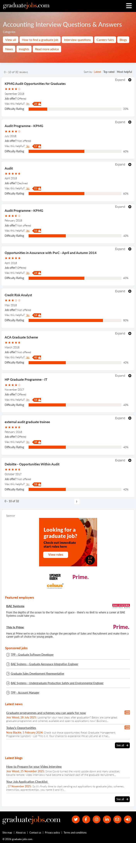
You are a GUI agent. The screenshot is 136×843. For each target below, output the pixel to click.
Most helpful (124, 71)
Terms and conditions (75, 832)
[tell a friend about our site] (117, 819)
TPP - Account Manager (25, 692)
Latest (97, 71)
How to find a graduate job (40, 39)
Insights (24, 49)
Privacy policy (52, 832)
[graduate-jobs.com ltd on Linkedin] (107, 819)
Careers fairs (105, 39)
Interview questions (77, 39)
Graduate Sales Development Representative (37, 673)
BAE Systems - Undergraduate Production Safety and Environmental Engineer (57, 683)
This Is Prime (15, 627)
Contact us (35, 832)
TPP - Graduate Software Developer (32, 654)
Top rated (109, 71)
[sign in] (128, 819)
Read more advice (47, 49)
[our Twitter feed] (76, 819)
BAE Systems (15, 606)
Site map (7, 832)
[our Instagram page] (96, 819)
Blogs (123, 39)
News (9, 49)
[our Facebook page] (86, 819)
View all (10, 39)
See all (122, 745)
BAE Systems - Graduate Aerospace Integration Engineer (44, 664)
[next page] (76, 501)
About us (21, 832)
